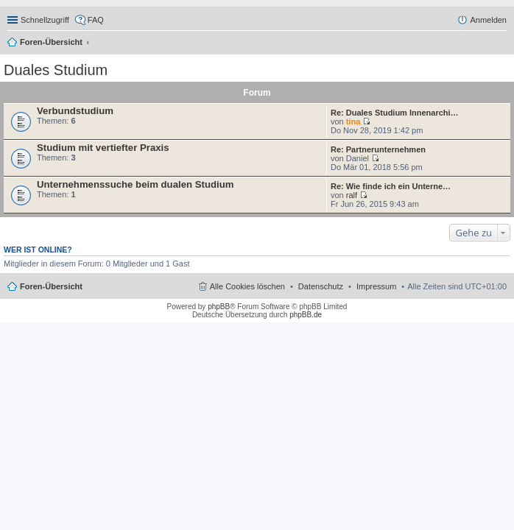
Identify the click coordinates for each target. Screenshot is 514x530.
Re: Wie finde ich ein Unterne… (391, 186)
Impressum (376, 286)
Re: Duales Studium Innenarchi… (395, 112)
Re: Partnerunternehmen (378, 149)
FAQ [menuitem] (96, 19)
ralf (351, 195)
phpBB (219, 307)
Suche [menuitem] (502, 43)
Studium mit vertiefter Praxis (103, 147)
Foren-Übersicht (51, 42)
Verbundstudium (75, 110)
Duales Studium (56, 70)
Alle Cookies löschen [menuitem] (247, 286)
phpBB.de (305, 315)
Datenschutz (320, 286)
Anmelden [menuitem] (488, 19)
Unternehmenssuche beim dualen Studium (135, 184)
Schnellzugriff (45, 19)
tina (353, 121)
